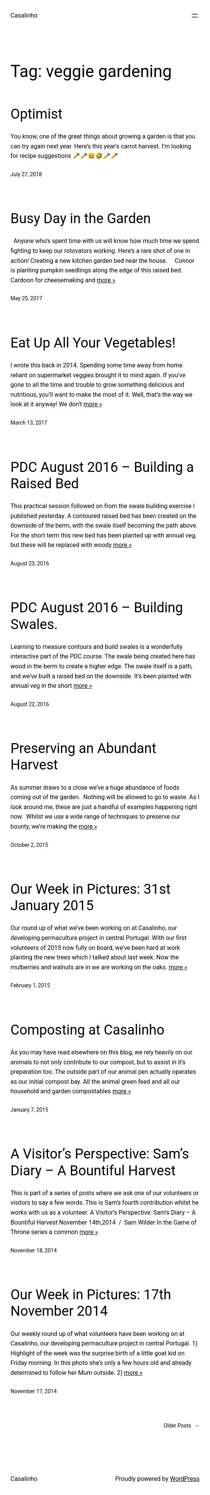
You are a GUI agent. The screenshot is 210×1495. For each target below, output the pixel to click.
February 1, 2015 (30, 985)
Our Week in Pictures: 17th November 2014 (91, 1303)
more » (106, 280)
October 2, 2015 (29, 845)
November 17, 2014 (34, 1391)
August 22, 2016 (30, 704)
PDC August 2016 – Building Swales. (97, 616)
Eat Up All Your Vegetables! (93, 343)
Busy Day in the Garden (81, 219)
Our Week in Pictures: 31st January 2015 (91, 897)
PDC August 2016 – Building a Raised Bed (102, 475)
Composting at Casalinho (88, 1030)
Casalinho (24, 15)
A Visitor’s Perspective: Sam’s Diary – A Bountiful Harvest (100, 1162)
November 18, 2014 (34, 1250)
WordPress (185, 1478)
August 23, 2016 (30, 563)
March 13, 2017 (29, 423)
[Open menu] (194, 15)
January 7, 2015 (29, 1110)
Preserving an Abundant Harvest (83, 756)
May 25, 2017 (26, 298)
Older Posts (181, 1425)
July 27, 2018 (26, 174)
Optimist (37, 114)
